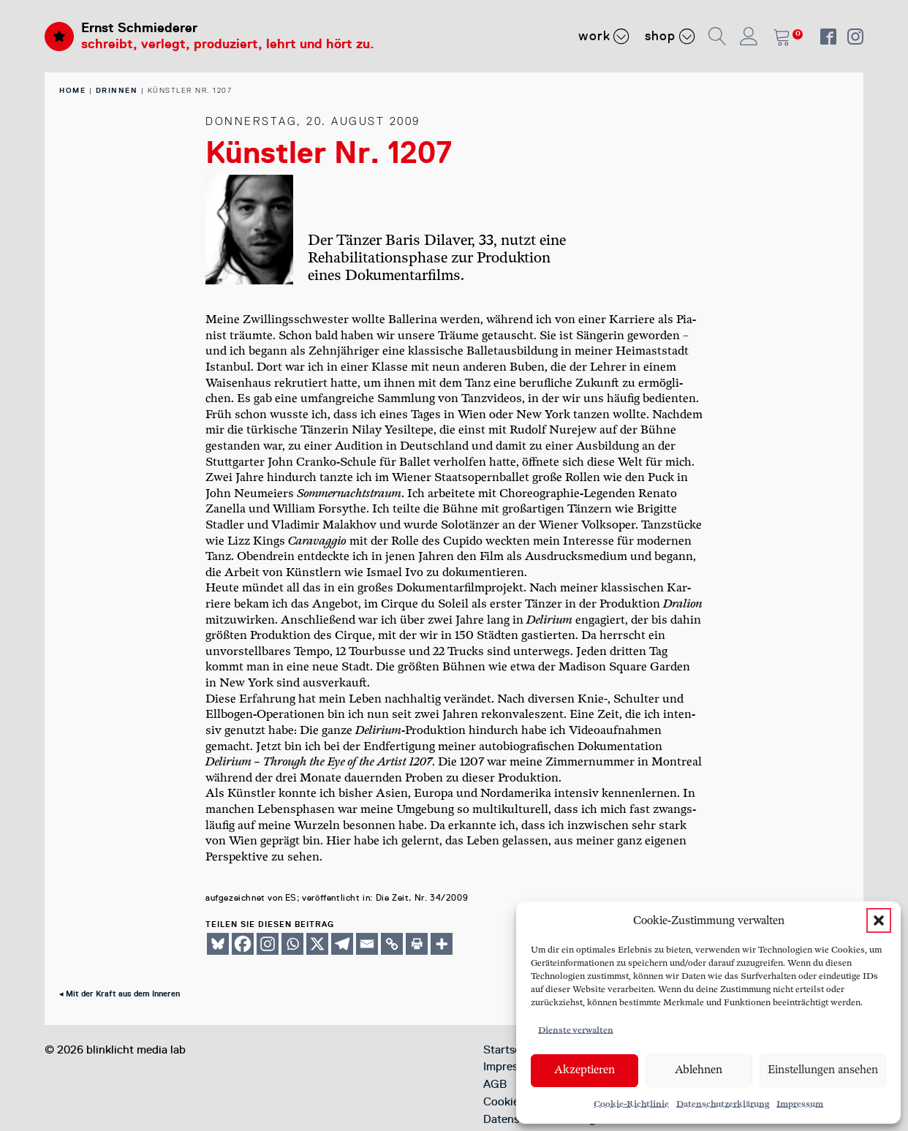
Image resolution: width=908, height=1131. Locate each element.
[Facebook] (243, 944)
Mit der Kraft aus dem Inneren (123, 994)
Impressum (799, 1104)
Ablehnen (698, 1070)
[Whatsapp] (292, 944)
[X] (317, 944)
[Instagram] (268, 944)
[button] (878, 920)
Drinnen (117, 90)
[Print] (417, 944)
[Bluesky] (218, 944)
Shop (670, 36)
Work (604, 36)
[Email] (367, 944)
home (72, 90)
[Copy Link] (392, 944)
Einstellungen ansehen (823, 1070)
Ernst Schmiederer (139, 27)
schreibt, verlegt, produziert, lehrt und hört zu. (227, 44)
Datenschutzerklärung (722, 1104)
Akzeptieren (584, 1070)
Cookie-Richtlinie (631, 1104)
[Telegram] (342, 944)
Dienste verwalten (575, 1030)
